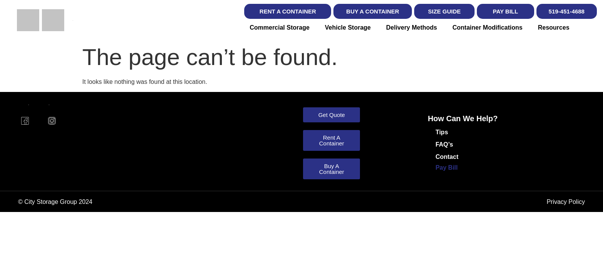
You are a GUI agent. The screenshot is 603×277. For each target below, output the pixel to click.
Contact (446, 157)
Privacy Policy (565, 202)
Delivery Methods (411, 27)
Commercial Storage (280, 27)
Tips (441, 132)
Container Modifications (487, 27)
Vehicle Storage (348, 27)
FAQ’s (444, 144)
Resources (554, 27)
